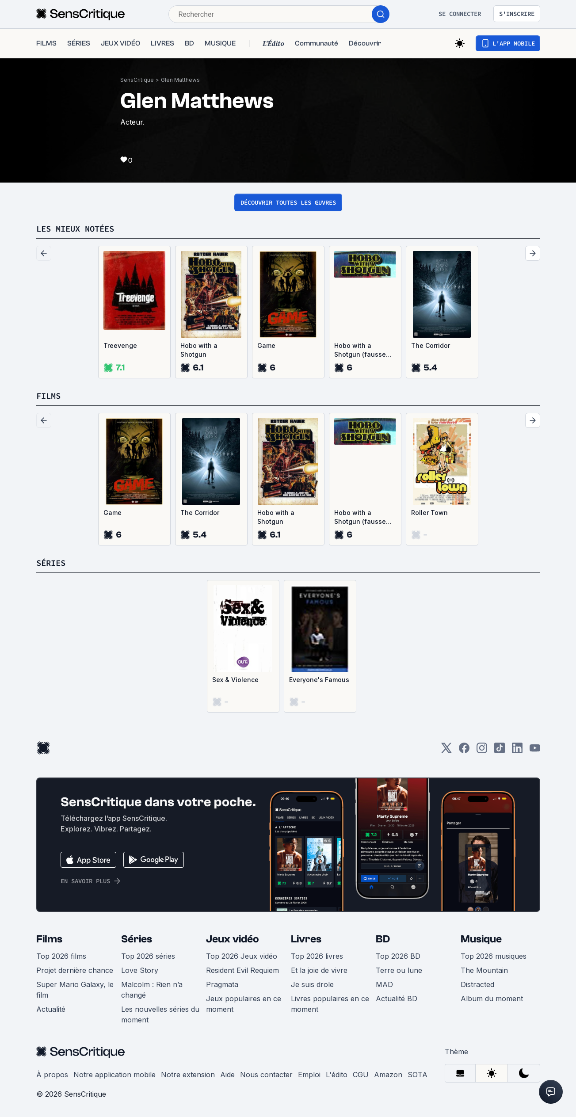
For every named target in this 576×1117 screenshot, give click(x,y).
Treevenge (120, 345)
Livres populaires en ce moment (330, 1004)
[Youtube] (535, 751)
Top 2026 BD (398, 956)
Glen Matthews (180, 79)
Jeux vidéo (232, 939)
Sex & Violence (235, 679)
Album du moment (492, 998)
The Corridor (430, 345)
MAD (384, 984)
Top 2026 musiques (493, 956)
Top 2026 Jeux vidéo (241, 956)
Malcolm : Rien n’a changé (152, 989)
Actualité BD (396, 998)
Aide (227, 1074)
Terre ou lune (399, 970)
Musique (481, 939)
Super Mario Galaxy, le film (75, 989)
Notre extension (188, 1074)
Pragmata (222, 984)
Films (49, 939)
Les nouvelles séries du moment (160, 1014)
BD (383, 939)
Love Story (139, 970)
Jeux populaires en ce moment (243, 1004)
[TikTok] (499, 751)
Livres (306, 939)
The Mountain (484, 970)
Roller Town (429, 512)
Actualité (50, 1009)
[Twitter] (446, 751)
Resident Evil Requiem (242, 970)
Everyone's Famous (319, 679)
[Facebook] (464, 751)
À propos (52, 1074)
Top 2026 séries (148, 956)
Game (266, 345)
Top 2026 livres (317, 956)
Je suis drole (312, 984)
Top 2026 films (61, 956)
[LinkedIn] (517, 751)
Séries (136, 939)
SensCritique (137, 79)
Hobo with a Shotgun (198, 350)
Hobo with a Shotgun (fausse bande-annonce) (360, 350)
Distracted (477, 984)
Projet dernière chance (74, 970)
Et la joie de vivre (319, 970)
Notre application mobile (114, 1074)
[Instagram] (482, 751)
